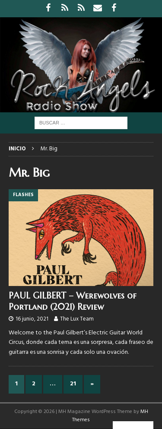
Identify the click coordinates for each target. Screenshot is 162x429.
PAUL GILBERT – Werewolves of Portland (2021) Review (73, 301)
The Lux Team (77, 319)
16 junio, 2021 (32, 319)
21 (73, 384)
